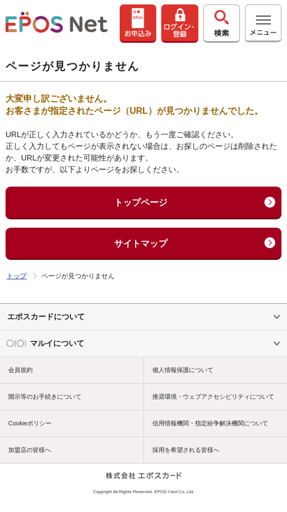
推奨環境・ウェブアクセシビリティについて (213, 396)
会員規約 (20, 370)
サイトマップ (140, 243)
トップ (17, 276)
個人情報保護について (182, 370)
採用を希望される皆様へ (185, 449)
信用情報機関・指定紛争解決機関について (210, 423)
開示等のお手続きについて (44, 396)
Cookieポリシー (30, 423)
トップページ (140, 202)
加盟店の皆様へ (29, 449)
